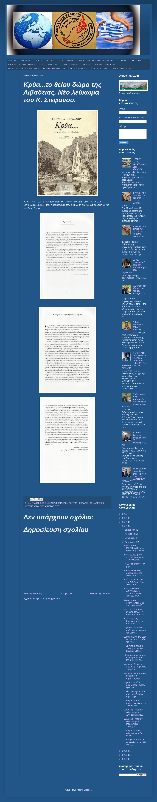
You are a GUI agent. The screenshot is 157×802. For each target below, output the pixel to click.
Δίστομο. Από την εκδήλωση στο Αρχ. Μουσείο (134, 733)
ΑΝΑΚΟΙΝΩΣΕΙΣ (25, 61)
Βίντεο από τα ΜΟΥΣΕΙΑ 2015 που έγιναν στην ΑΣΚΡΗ (134, 548)
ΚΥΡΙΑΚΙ (64, 64)
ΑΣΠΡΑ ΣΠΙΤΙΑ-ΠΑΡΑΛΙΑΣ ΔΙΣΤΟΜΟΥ (70, 61)
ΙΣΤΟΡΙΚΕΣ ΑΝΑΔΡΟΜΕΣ (28, 64)
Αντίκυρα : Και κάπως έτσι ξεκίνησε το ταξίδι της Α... (135, 742)
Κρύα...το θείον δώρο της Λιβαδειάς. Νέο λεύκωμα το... (134, 582)
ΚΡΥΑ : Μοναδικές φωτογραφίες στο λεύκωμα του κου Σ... (135, 573)
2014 (125, 751)
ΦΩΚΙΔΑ (107, 68)
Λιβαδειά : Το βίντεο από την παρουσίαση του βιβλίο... (135, 630)
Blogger (87, 790)
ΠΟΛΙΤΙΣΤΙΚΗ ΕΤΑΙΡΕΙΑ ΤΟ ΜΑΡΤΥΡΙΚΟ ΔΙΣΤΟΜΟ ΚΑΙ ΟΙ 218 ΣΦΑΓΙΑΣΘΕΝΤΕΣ (37, 68)
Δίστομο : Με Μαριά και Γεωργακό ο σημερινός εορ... (135, 675)
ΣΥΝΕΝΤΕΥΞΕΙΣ (84, 68)
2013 (125, 755)
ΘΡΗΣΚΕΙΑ (12, 64)
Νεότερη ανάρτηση (33, 594)
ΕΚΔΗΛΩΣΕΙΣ (122, 61)
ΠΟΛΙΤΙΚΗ (98, 64)
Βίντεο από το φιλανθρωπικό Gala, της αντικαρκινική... (134, 602)
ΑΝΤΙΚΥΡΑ (38, 61)
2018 (125, 514)
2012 (125, 759)
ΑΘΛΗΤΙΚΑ (12, 61)
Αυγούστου (130, 542)
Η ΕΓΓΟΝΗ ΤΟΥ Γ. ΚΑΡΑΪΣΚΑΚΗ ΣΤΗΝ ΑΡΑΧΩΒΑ (139, 164)
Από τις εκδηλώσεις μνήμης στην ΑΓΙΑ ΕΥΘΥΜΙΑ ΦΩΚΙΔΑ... (135, 612)
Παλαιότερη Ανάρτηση (100, 594)
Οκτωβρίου (130, 538)
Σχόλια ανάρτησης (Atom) (48, 599)
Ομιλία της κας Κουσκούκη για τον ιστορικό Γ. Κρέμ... (134, 621)
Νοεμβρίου (130, 534)
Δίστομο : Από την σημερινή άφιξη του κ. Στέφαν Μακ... (135, 703)
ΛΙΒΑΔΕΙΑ (75, 64)
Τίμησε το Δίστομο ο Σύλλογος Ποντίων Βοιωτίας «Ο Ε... (133, 648)
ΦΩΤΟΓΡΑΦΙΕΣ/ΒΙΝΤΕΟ (122, 68)
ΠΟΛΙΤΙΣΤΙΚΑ (110, 64)
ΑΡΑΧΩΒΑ (49, 61)
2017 (125, 518)
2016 (125, 522)
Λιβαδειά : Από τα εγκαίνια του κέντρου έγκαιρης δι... (134, 685)
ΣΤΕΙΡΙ (72, 68)
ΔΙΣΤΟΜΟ (110, 61)
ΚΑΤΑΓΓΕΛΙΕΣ (53, 64)
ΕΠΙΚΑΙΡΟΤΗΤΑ (136, 61)
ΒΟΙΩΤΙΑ (90, 61)
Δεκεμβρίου (130, 530)
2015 (125, 526)
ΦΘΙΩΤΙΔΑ (97, 68)
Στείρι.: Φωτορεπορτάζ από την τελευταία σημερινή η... (134, 694)
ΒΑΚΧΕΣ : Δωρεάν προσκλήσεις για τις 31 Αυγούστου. (134, 557)
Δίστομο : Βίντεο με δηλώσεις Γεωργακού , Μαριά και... (135, 666)
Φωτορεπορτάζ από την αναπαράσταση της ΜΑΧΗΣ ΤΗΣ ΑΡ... (135, 657)
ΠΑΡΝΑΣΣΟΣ (86, 64)
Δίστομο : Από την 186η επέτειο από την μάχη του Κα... (135, 639)
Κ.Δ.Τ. (43, 64)
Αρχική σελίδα (65, 594)
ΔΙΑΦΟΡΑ (100, 61)
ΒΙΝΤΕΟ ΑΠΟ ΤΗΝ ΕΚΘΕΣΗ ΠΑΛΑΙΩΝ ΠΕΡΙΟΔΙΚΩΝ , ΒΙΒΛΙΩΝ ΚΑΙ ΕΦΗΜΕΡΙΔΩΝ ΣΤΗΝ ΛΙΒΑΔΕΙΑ (134, 360)
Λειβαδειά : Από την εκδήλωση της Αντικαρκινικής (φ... (134, 712)
